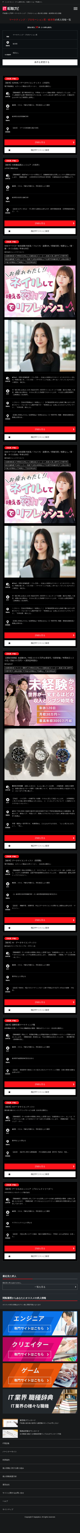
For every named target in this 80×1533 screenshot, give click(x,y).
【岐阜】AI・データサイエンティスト (20, 942)
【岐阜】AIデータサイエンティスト (19, 1107)
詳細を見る (40, 142)
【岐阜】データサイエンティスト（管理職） (23, 860)
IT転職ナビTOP (8, 13)
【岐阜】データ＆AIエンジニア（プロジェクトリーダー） (29, 1189)
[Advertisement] (48, 1514)
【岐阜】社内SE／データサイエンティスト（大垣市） (27, 83)
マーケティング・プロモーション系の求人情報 (31, 13)
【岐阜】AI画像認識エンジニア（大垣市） (22, 165)
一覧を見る (40, 1287)
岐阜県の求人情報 (55, 13)
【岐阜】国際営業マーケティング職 (19, 1025)
